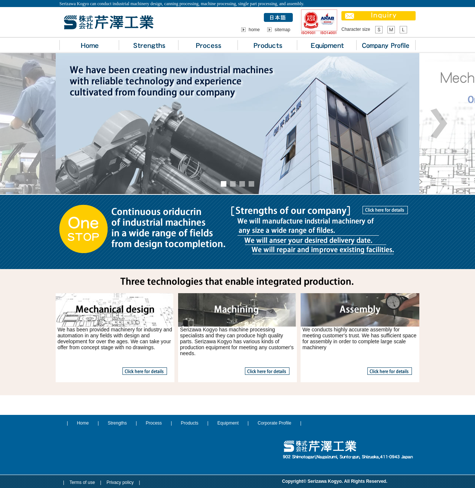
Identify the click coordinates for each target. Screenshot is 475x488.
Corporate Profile (274, 423)
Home (83, 423)
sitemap (282, 29)
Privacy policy (120, 482)
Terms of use (82, 482)
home (254, 29)
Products (189, 423)
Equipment (228, 423)
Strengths (117, 423)
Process (154, 423)
